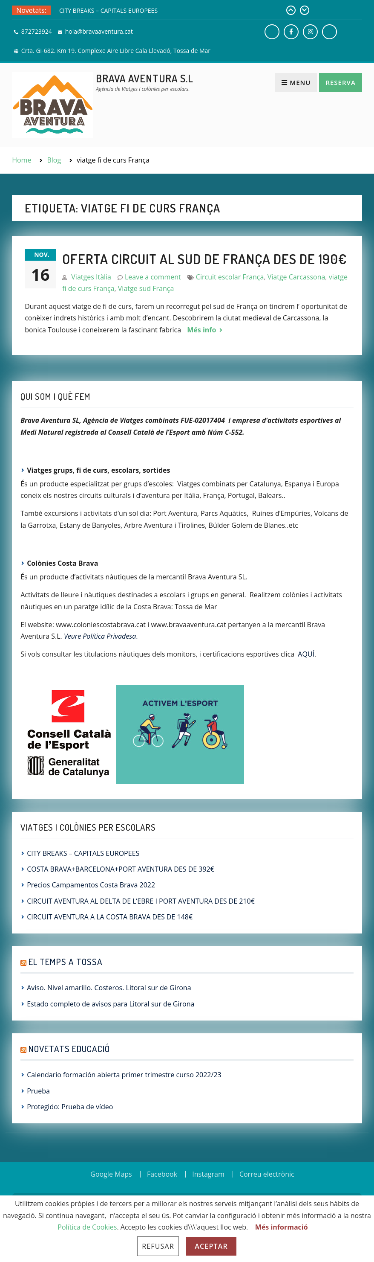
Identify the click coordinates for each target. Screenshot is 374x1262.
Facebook (162, 1174)
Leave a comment (153, 277)
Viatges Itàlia (91, 277)
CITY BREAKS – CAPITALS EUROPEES (108, 10)
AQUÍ (306, 654)
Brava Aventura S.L (144, 78)
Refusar (158, 1246)
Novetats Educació (69, 1048)
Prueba (38, 1091)
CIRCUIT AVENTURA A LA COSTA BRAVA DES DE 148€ (110, 917)
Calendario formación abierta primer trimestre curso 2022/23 (124, 1074)
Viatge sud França (146, 288)
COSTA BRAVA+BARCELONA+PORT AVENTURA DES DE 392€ (120, 869)
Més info (201, 329)
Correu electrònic (266, 1174)
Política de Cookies (87, 1227)
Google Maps (111, 1174)
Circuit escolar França (230, 277)
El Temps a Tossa (66, 961)
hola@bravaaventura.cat (99, 31)
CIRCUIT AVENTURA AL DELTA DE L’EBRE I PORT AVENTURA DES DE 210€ (141, 901)
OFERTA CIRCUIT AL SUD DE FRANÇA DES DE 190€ (204, 259)
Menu (296, 82)
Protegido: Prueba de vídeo (70, 1106)
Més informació (281, 1227)
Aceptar (211, 1246)
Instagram (208, 1174)
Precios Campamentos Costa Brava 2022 (91, 885)
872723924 (36, 31)
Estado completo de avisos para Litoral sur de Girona (110, 1004)
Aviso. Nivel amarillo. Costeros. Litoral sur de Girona (109, 987)
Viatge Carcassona (296, 277)
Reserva (340, 82)
